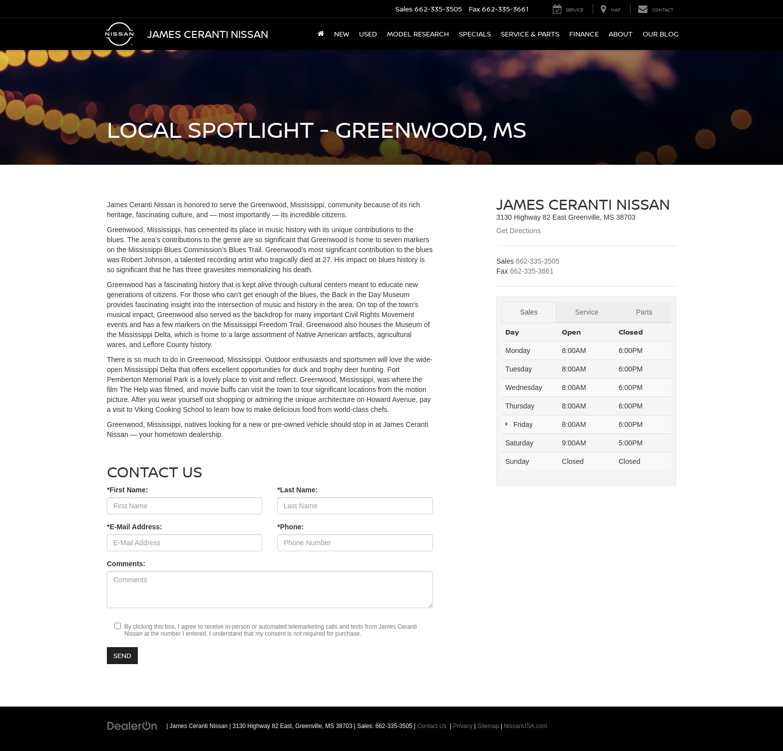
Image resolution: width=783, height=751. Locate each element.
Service (587, 312)
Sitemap (488, 726)
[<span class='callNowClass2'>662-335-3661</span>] (531, 271)
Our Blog (661, 33)
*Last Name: (297, 490)
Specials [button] (475, 33)
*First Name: (127, 490)
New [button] (341, 33)
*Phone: (290, 527)
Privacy (462, 726)
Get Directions (518, 231)
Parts (644, 312)
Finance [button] (584, 33)
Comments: (126, 564)
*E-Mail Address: (134, 527)
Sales (529, 312)
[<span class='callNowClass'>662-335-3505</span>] (537, 261)
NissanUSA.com (525, 726)
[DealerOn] (132, 726)
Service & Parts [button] (530, 33)
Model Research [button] (418, 33)
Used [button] (368, 33)
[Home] (321, 34)
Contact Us (431, 726)
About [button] (621, 33)
